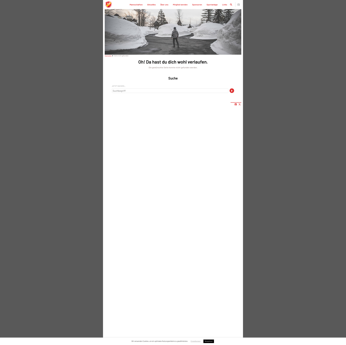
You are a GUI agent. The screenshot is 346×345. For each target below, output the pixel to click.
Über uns (164, 4)
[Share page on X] (239, 104)
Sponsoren (197, 4)
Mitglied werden (180, 4)
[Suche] (232, 90)
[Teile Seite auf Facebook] (235, 104)
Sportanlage (212, 4)
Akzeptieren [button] (209, 341)
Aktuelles (151, 4)
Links (224, 4)
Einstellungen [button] (196, 341)
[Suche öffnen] (231, 4)
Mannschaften (136, 4)
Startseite (108, 56)
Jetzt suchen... (119, 86)
